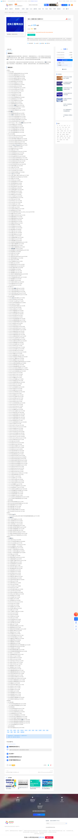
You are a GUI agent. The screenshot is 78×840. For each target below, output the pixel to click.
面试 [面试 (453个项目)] (64, 139)
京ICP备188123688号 (43, 832)
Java (16, 12)
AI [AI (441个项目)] (57, 125)
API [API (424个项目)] (59, 125)
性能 (22, 122)
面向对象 (13, 248)
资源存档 (71, 1)
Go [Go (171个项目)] (69, 125)
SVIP (76, 614)
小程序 (10, 517)
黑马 (43, 8)
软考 (64, 8)
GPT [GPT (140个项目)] (57, 127)
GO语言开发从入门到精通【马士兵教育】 (10, 788)
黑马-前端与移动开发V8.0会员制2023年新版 (35, 788)
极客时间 (35, 8)
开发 (12, 114)
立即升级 (41, 837)
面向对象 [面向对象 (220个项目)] (61, 139)
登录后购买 (65, 60)
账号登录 (49, 837)
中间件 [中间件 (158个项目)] (58, 130)
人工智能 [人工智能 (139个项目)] (61, 130)
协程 (15, 105)
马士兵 (31, 8)
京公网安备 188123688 (52, 832)
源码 (22, 719)
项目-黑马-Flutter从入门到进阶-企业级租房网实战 (47, 788)
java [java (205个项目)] (60, 127)
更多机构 (59, 8)
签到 (76, 619)
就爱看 (9, 12)
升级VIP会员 (31, 34)
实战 (15, 288)
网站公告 (60, 1)
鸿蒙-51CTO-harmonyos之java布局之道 (45, 772)
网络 (45, 62)
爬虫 (12, 111)
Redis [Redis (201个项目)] (69, 127)
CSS (12, 173)
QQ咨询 (64, 69)
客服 (76, 623)
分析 (9, 56)
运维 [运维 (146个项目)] (57, 139)
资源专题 (67, 1)
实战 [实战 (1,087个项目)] (61, 132)
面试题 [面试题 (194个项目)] (67, 139)
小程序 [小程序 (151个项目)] (64, 132)
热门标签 (64, 1)
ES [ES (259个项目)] (67, 125)
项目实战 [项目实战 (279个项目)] (58, 141)
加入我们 (53, 4)
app (13, 514)
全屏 (76, 626)
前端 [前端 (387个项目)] (70, 130)
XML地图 (36, 833)
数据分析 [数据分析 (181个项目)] (67, 134)
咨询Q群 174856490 (34, 1)
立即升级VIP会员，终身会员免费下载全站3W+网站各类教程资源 (40, 32)
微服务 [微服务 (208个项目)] (69, 132)
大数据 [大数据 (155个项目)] (58, 132)
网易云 (50, 8)
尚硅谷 (39, 8)
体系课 (23, 8)
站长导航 (42, 833)
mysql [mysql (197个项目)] (63, 127)
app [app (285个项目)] (61, 125)
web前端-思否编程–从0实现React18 (12, 772)
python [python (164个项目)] (66, 127)
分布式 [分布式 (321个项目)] (65, 130)
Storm (14, 145)
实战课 (27, 8)
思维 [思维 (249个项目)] (57, 134)
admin (10, 765)
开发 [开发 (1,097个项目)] (66, 132)
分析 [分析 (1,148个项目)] (67, 130)
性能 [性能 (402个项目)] (60, 134)
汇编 (8, 732)
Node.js (17, 145)
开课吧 (54, 8)
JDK (13, 297)
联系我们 (75, 1)
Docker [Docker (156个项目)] (65, 125)
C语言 (10, 538)
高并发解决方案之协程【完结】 (23, 788)
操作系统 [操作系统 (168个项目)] (63, 134)
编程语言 (11, 8)
